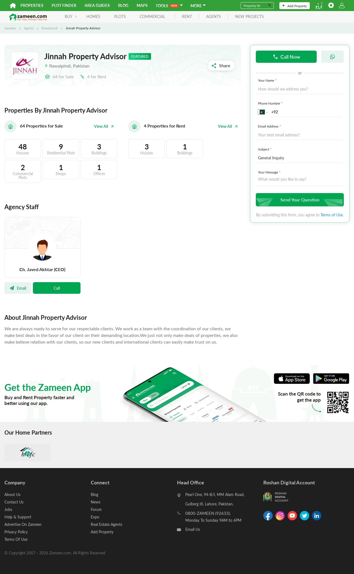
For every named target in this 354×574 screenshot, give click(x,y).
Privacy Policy (16, 531)
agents (213, 16)
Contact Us (14, 502)
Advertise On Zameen (22, 524)
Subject (265, 149)
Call (57, 288)
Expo (95, 517)
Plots (120, 16)
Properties (31, 5)
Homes (93, 16)
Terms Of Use (15, 539)
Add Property (294, 6)
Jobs (8, 509)
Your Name (268, 80)
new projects (249, 16)
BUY (71, 16)
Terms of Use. (332, 214)
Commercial (152, 16)
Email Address (270, 126)
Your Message (270, 172)
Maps (142, 5)
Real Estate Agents (106, 524)
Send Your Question (299, 199)
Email (17, 288)
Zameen (10, 28)
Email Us (192, 529)
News (95, 502)
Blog (123, 5)
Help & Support (17, 517)
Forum (96, 509)
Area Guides (97, 5)
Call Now (286, 56)
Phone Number (271, 103)
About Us (12, 494)
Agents (29, 28)
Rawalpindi (49, 28)
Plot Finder (64, 5)
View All (104, 126)
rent (187, 16)
